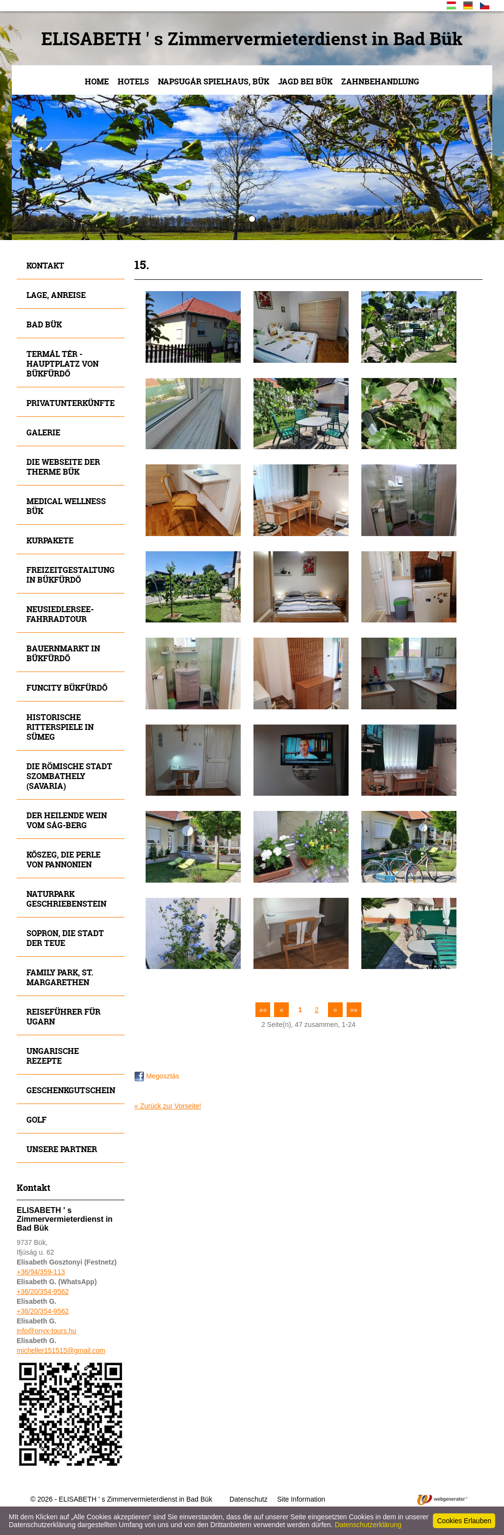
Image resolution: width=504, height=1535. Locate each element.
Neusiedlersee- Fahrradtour (60, 614)
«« (263, 1010)
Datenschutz (248, 1499)
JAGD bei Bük (305, 81)
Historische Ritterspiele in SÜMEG (60, 727)
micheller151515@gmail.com (61, 1350)
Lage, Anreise (56, 295)
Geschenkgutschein (70, 1090)
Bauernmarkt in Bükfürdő (63, 653)
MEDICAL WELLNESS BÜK (66, 506)
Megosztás (156, 1076)
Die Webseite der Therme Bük (63, 467)
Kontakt (45, 265)
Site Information (301, 1499)
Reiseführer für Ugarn (63, 1016)
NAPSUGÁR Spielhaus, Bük (213, 81)
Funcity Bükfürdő (66, 687)
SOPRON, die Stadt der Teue (65, 938)
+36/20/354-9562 (43, 1291)
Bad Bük (44, 324)
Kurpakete (50, 540)
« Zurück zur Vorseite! (167, 1106)
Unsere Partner (61, 1149)
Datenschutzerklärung (368, 1525)
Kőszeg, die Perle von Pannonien (63, 859)
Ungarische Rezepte (52, 1056)
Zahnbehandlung (380, 81)
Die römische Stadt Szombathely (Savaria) (69, 776)
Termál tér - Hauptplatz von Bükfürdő (62, 363)
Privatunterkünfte (70, 403)
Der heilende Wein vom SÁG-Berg (66, 820)
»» (354, 1010)
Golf (36, 1119)
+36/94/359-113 (41, 1272)
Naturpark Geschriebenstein (66, 899)
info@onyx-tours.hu (46, 1331)
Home (97, 81)
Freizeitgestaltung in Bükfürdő (70, 575)
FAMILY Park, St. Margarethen (59, 977)
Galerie (43, 432)
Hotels (133, 81)
